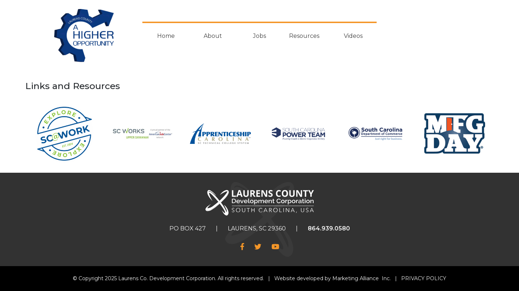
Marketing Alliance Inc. (361, 278)
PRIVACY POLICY (423, 278)
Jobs (259, 35)
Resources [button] (304, 35)
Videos (353, 35)
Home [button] (166, 35)
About (213, 35)
